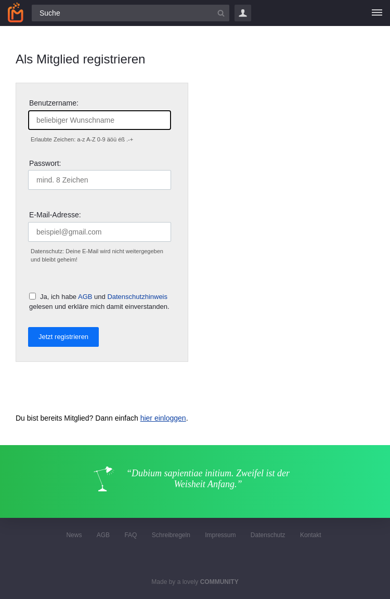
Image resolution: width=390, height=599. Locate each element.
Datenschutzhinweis (137, 297)
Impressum (220, 535)
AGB (85, 297)
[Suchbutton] (221, 13)
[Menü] (377, 13)
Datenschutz (268, 535)
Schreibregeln (171, 535)
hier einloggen (163, 418)
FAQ (130, 535)
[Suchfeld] (130, 13)
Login (243, 13)
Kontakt (310, 535)
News (74, 535)
